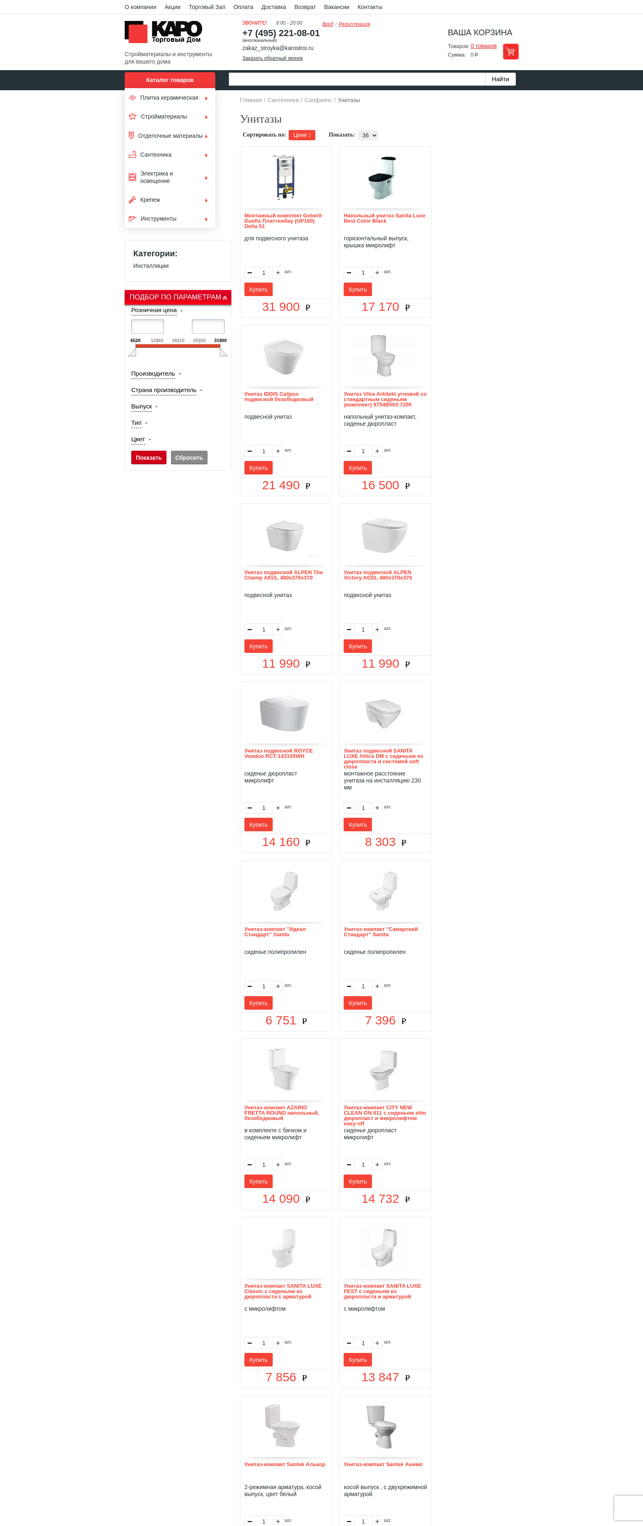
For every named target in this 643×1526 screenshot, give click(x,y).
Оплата (243, 7)
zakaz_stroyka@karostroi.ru (278, 48)
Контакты (370, 7)
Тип (136, 422)
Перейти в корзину (511, 51)
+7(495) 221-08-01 (330, 1459)
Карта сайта (419, 1412)
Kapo (166, 34)
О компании (140, 7)
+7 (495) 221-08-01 (281, 33)
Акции (172, 7)
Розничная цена (154, 309)
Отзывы (260, 1412)
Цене (302, 135)
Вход (327, 24)
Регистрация (354, 24)
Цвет (138, 439)
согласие (199, 1488)
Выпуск (141, 406)
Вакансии (336, 7)
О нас (234, 1412)
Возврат (305, 7)
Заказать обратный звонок (272, 58)
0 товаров (484, 46)
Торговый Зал (207, 7)
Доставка (274, 7)
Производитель (153, 373)
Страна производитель (163, 389)
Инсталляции (151, 265)
